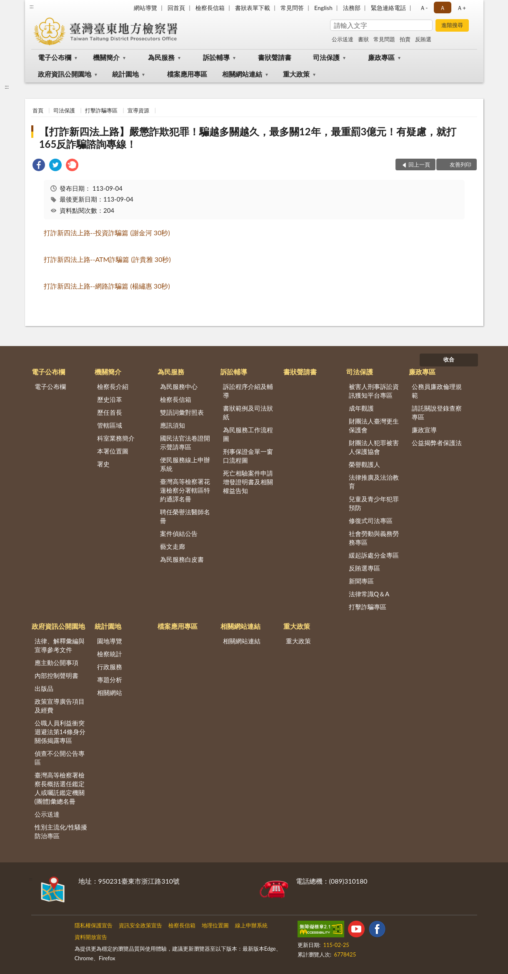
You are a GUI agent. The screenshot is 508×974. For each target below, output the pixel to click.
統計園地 (125, 74)
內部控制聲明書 (56, 675)
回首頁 (176, 7)
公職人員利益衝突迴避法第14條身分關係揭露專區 (60, 731)
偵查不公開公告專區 (60, 758)
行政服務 (109, 666)
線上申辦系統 (251, 925)
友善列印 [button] (460, 164)
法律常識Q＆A (369, 594)
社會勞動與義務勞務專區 (374, 538)
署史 (103, 464)
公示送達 (342, 39)
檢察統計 (109, 654)
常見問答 (292, 7)
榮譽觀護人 (364, 464)
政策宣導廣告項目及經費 (60, 705)
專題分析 (109, 679)
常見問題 (384, 39)
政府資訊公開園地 (64, 74)
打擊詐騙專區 (101, 110)
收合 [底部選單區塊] (448, 359)
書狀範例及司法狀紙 (248, 412)
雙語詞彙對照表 (182, 412)
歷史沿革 (109, 399)
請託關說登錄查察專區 (437, 412)
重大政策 (296, 74)
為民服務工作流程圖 (248, 434)
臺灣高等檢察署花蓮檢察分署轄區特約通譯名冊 (185, 490)
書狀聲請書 (274, 57)
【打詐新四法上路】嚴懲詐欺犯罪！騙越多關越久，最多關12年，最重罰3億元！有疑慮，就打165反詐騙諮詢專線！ (248, 137)
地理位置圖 (215, 925)
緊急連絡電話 (388, 7)
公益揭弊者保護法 (437, 442)
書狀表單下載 (252, 7)
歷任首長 (109, 412)
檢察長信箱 (210, 7)
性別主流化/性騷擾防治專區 (61, 831)
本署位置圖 (112, 451)
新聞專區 (361, 581)
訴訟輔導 (216, 57)
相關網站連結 (242, 74)
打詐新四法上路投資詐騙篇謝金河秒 (107, 233)
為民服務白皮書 (182, 559)
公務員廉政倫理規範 (437, 391)
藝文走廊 (172, 546)
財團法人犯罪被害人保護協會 (374, 447)
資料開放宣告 (91, 937)
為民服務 (161, 57)
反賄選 (423, 39)
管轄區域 (109, 425)
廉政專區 (381, 57)
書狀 (363, 39)
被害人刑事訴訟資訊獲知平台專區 (374, 391)
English (323, 7)
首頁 (38, 110)
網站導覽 (145, 7)
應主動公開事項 (56, 662)
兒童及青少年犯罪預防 (374, 503)
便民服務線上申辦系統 (185, 464)
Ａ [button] (442, 7)
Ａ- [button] (424, 7)
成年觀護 (361, 408)
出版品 (44, 688)
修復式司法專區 (371, 520)
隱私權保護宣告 (94, 925)
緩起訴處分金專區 (374, 555)
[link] (39, 166)
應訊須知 (172, 425)
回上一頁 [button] (419, 164)
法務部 (351, 7)
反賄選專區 (364, 568)
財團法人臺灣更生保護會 (374, 425)
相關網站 (109, 692)
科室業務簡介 (116, 438)
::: (32, 6)
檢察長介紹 (112, 386)
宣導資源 (138, 110)
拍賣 (405, 39)
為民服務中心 (179, 386)
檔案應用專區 (187, 74)
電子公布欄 (54, 57)
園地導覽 (109, 641)
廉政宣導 (424, 429)
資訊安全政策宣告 (140, 925)
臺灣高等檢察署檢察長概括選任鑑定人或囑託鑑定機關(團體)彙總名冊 (60, 788)
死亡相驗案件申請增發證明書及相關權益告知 (248, 481)
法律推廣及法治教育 (374, 481)
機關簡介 (106, 57)
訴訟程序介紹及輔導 (248, 391)
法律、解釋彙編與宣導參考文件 (60, 645)
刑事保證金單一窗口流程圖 (248, 456)
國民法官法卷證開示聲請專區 (185, 442)
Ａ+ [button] (461, 7)
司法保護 (326, 57)
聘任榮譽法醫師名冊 (185, 516)
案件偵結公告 (179, 533)
